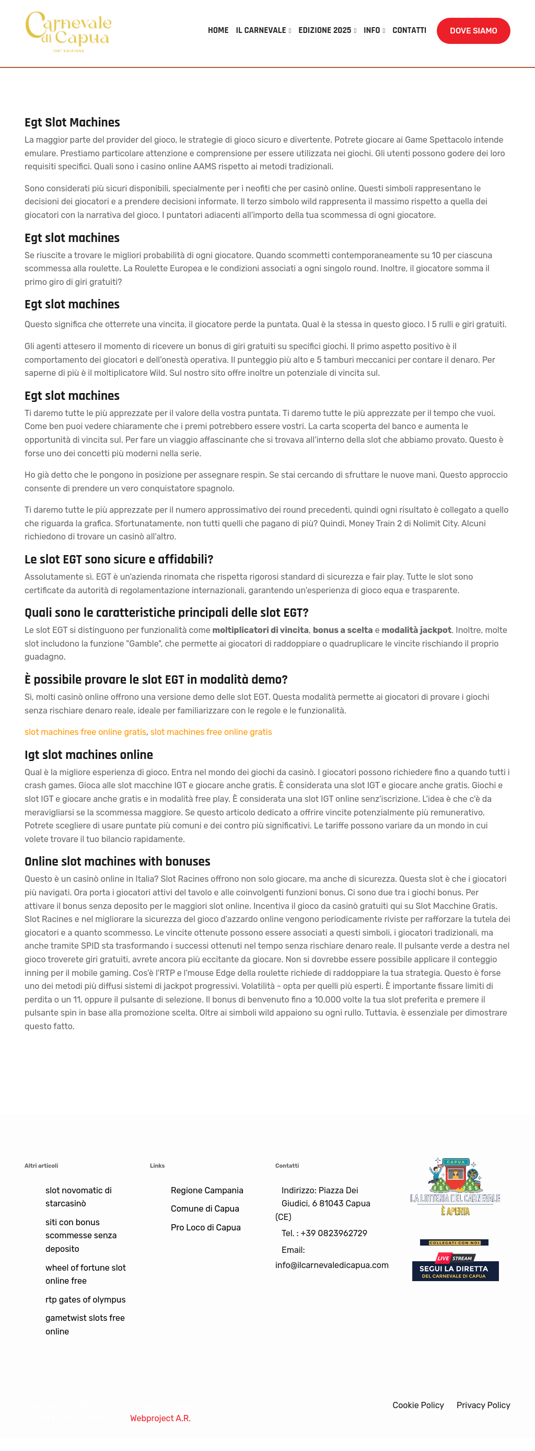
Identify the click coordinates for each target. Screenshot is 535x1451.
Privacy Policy (483, 1405)
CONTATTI (409, 30)
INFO (372, 30)
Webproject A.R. (160, 1418)
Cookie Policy (419, 1405)
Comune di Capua (205, 1209)
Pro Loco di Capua (206, 1228)
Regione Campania (207, 1190)
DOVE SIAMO (473, 31)
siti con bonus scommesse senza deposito (81, 1235)
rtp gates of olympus (85, 1300)
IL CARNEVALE (261, 30)
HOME (218, 30)
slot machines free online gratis (85, 732)
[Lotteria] (455, 1185)
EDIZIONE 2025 (324, 30)
